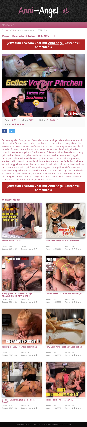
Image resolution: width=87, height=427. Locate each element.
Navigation (8, 24)
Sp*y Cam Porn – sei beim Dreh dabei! (64, 347)
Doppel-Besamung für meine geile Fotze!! (18, 401)
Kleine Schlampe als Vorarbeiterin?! (62, 241)
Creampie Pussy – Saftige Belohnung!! (20, 347)
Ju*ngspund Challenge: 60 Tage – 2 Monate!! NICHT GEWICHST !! (18, 295)
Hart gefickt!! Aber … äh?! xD (59, 400)
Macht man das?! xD (11, 241)
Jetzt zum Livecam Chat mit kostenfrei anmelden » (43, 45)
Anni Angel (6, 30)
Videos (14, 30)
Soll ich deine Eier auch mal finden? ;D (64, 294)
